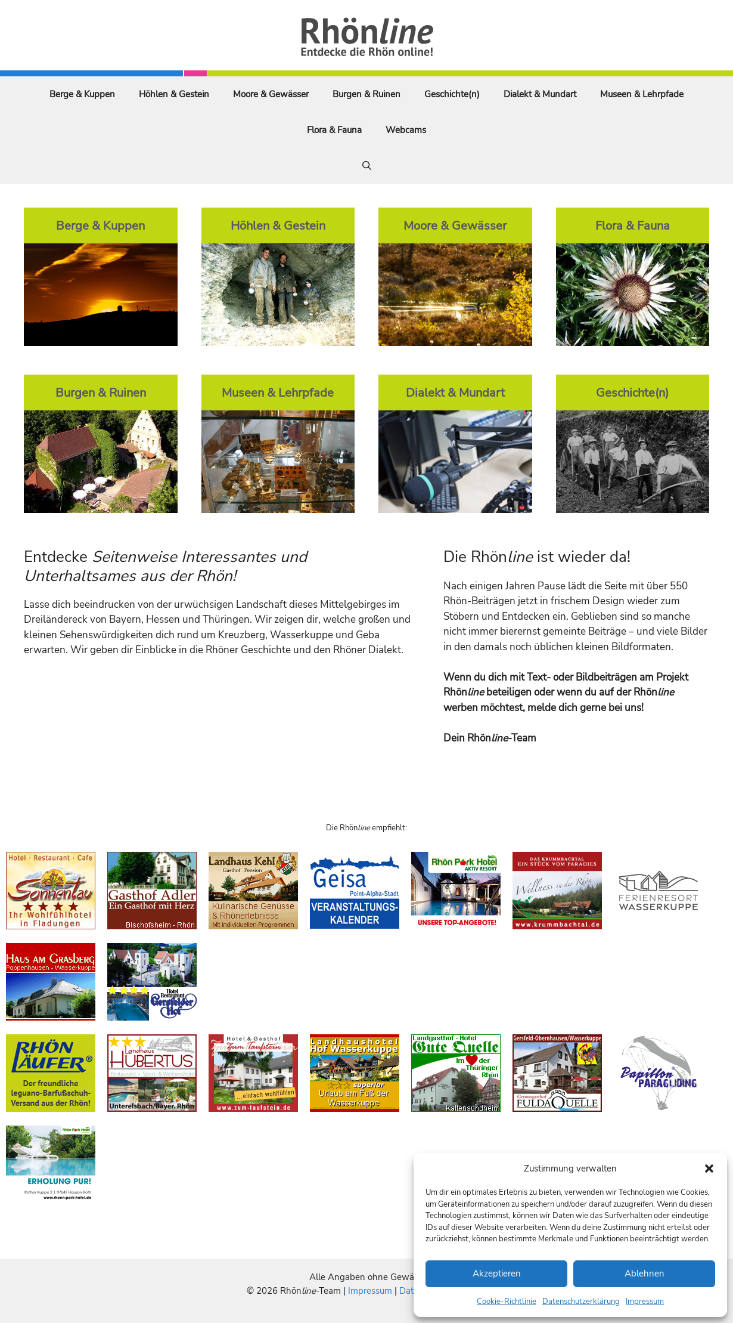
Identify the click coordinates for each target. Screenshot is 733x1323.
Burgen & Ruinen (366, 94)
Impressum (645, 1301)
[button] (709, 1168)
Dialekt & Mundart (540, 94)
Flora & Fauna (334, 130)
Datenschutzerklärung (581, 1301)
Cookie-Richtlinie (506, 1301)
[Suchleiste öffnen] (366, 166)
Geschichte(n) (452, 94)
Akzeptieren (497, 1273)
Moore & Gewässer (271, 94)
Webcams (406, 130)
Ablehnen (644, 1273)
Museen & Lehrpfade (642, 94)
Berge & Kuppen (82, 94)
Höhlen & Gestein (174, 94)
